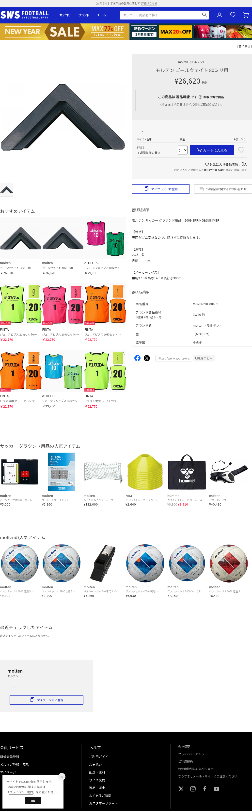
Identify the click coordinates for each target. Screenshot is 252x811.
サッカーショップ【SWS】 (26, 15)
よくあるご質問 (100, 795)
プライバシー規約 (21, 792)
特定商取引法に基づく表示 (196, 769)
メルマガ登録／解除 (14, 764)
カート (246, 15)
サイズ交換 (97, 780)
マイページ (8, 772)
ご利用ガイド (98, 756)
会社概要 (184, 746)
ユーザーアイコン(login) (219, 15)
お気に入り (233, 15)
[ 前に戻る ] (244, 46)
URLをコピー (204, 358)
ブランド (84, 15)
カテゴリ (65, 15)
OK (33, 801)
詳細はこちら (149, 3)
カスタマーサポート (103, 803)
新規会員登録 (9, 756)
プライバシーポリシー (193, 754)
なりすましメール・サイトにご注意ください (207, 776)
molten (192, 62)
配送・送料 (97, 772)
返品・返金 (97, 787)
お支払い (95, 764)
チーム (101, 15)
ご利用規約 (185, 761)
